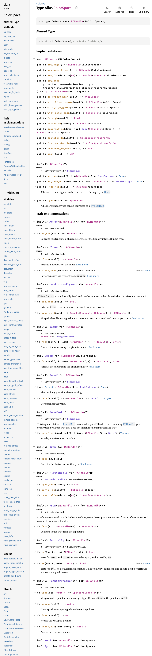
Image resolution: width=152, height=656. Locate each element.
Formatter (76, 341)
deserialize (56, 128)
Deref (53, 375)
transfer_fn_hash (59, 148)
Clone (53, 247)
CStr (76, 484)
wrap (45, 592)
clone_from (49, 270)
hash (50, 153)
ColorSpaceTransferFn (95, 137)
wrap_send (48, 312)
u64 (72, 153)
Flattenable (58, 472)
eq (43, 552)
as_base (53, 176)
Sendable (86, 312)
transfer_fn (56, 137)
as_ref (46, 233)
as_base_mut (56, 181)
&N (66, 615)
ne (43, 563)
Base (122, 176)
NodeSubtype (73, 170)
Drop (52, 447)
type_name (48, 484)
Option (87, 75)
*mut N (60, 592)
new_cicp (53, 80)
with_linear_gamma (60, 102)
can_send (47, 301)
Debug (53, 327)
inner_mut (48, 626)
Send (48, 640)
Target (49, 387)
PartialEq (56, 540)
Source (146, 270)
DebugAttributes (65, 336)
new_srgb (53, 64)
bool (77, 118)
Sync (48, 646)
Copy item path (76, 7)
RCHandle (77, 21)
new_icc (53, 75)
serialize (54, 123)
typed (51, 200)
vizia (38, 3)
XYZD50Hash (92, 96)
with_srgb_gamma (59, 107)
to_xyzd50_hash (58, 96)
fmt (44, 341)
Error (116, 341)
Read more (82, 264)
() (108, 341)
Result (74, 312)
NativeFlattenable (55, 479)
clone (45, 259)
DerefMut (55, 412)
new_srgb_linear (59, 69)
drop (45, 458)
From (52, 505)
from (45, 526)
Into (85, 128)
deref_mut (48, 432)
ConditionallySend (63, 284)
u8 (72, 75)
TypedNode (76, 200)
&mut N (81, 626)
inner (45, 615)
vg (44, 3)
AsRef (53, 221)
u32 (90, 148)
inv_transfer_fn (59, 143)
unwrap (46, 603)
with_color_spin (59, 112)
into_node (54, 186)
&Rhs (70, 563)
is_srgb (53, 118)
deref (45, 398)
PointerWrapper (60, 580)
